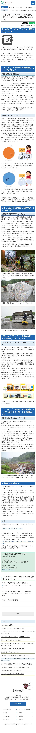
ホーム (10, 7)
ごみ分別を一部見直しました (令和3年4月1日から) (15, 637)
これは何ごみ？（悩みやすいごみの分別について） (16, 655)
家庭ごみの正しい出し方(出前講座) (11, 640)
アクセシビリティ (7, 709)
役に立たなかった (16, 594)
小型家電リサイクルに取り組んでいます (12, 649)
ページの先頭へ (28, 686)
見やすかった (6, 585)
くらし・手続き (18, 7)
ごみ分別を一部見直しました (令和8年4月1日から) (15, 667)
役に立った (6, 594)
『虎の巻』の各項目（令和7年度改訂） (12, 670)
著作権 (20, 712)
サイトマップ (6, 719)
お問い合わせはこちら (8, 569)
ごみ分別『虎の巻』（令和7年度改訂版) (12, 674)
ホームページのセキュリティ (25, 709)
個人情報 (5, 712)
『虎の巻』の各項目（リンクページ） (12, 528)
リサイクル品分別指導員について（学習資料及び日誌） (17, 664)
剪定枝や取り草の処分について (10, 652)
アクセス (21, 719)
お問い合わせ (17, 703)
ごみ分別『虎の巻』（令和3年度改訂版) (12, 628)
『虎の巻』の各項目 (6, 625)
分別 (3, 621)
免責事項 (21, 716)
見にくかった (17, 585)
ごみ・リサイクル (29, 7)
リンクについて (6, 716)
